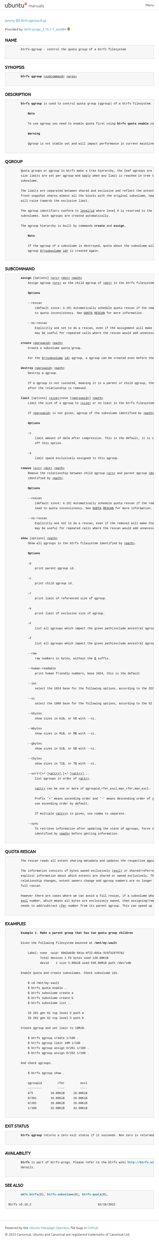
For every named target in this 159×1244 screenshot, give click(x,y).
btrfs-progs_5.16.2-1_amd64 (45, 29)
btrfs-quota (91, 1194)
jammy (10, 20)
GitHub (93, 1228)
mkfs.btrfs (29, 1194)
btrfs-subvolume (60, 1194)
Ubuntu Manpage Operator (49, 1228)
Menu (149, 5)
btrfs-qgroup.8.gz (33, 20)
